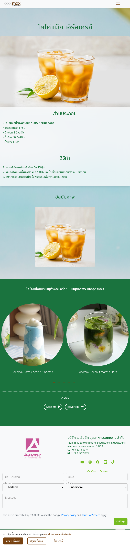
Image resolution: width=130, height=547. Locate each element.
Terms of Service (91, 515)
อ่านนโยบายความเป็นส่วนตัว (57, 533)
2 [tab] (60, 383)
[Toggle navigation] (118, 3)
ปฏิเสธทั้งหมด (37, 540)
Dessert (53, 407)
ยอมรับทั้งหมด (13, 540)
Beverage (75, 407)
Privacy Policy (68, 515)
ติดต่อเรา (104, 471)
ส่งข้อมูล (120, 521)
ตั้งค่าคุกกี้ (58, 540)
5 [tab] (75, 383)
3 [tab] (65, 383)
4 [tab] (70, 383)
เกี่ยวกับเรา (92, 471)
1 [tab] (55, 383)
